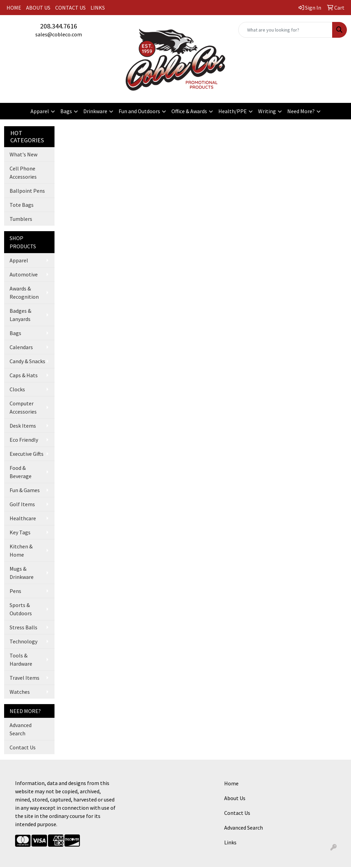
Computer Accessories (23, 407)
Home (231, 783)
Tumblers (21, 218)
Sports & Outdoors (21, 609)
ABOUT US (38, 7)
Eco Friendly (24, 439)
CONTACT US (70, 7)
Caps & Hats (24, 375)
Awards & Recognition (24, 292)
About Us (234, 798)
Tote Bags (22, 204)
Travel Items (24, 677)
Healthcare (23, 518)
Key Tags (20, 532)
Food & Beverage (21, 471)
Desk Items (23, 425)
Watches (20, 691)
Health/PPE (232, 111)
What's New (23, 154)
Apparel (40, 111)
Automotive (24, 274)
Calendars (21, 347)
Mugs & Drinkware (22, 572)
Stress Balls (23, 627)
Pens (15, 590)
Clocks (17, 389)
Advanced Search (21, 729)
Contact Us (23, 747)
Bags (66, 111)
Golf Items (22, 504)
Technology (23, 641)
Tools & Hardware (21, 659)
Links (230, 842)
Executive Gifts (27, 453)
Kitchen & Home (21, 550)
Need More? (301, 111)
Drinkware (95, 111)
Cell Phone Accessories (23, 172)
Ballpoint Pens (27, 190)
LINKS (97, 7)
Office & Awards (189, 111)
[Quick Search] (285, 30)
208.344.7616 (58, 26)
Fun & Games (25, 490)
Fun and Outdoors (139, 111)
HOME (14, 7)
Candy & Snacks (27, 361)
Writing (267, 111)
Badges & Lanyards (20, 314)
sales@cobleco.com (58, 34)
